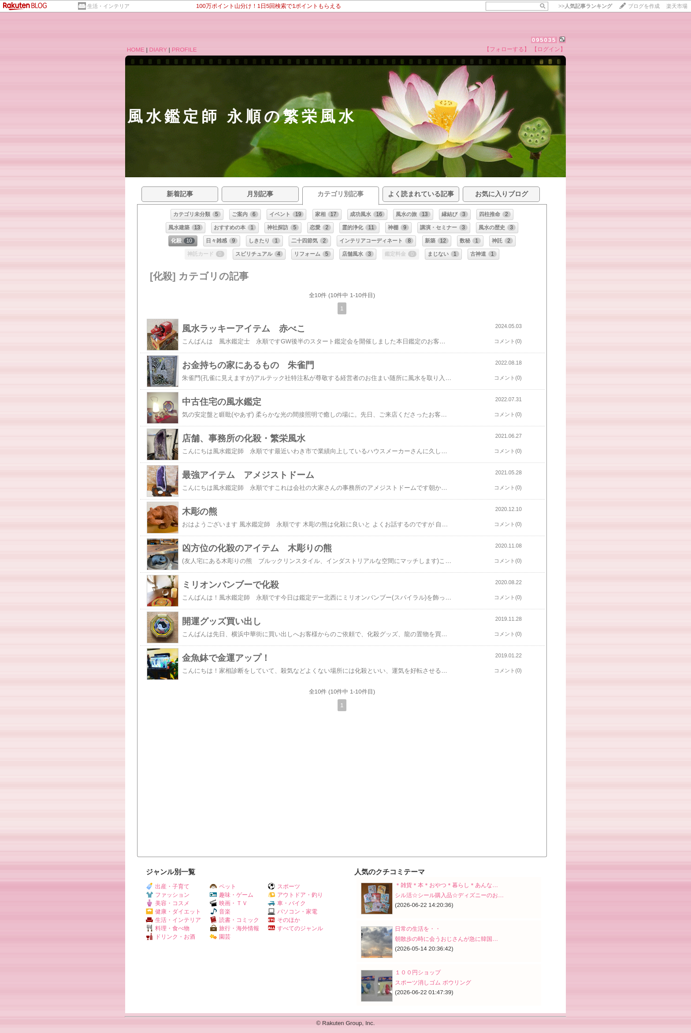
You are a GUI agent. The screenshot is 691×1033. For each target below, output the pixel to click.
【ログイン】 (548, 49)
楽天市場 (676, 6)
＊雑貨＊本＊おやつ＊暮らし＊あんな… (446, 885)
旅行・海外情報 (234, 928)
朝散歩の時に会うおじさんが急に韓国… (446, 939)
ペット (223, 886)
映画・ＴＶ (229, 903)
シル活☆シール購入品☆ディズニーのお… (449, 895)
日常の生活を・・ (418, 928)
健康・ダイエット (173, 911)
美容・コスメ (167, 903)
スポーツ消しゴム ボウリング (433, 982)
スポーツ (284, 886)
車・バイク (287, 903)
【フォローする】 (507, 49)
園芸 (220, 936)
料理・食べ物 (167, 928)
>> (585, 6)
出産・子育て (167, 886)
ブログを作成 (644, 6)
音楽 (220, 911)
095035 (544, 40)
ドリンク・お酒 (170, 936)
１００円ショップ (418, 972)
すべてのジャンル (295, 928)
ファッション (167, 894)
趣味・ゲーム (231, 894)
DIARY (158, 49)
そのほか (284, 920)
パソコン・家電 (292, 911)
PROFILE (184, 49)
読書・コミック (234, 920)
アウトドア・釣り (295, 894)
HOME (136, 49)
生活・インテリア (108, 6)
